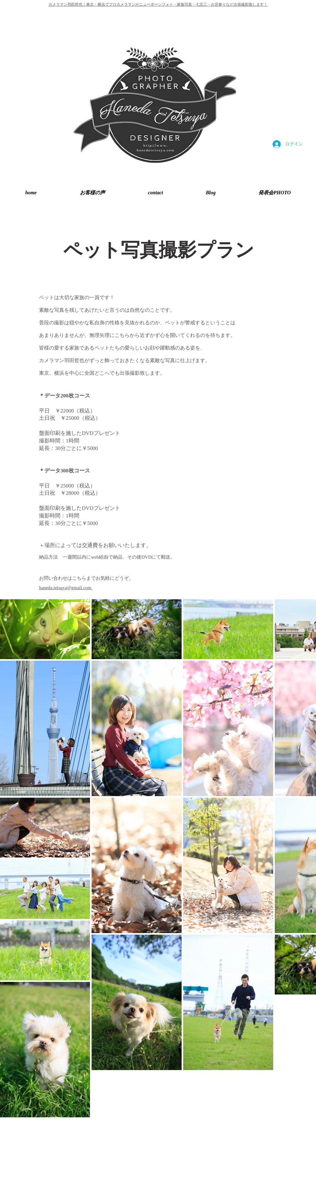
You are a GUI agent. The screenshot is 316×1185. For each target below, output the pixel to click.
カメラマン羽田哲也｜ (67, 4)
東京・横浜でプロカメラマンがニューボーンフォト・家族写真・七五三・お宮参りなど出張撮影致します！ (177, 4)
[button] (274, 192)
